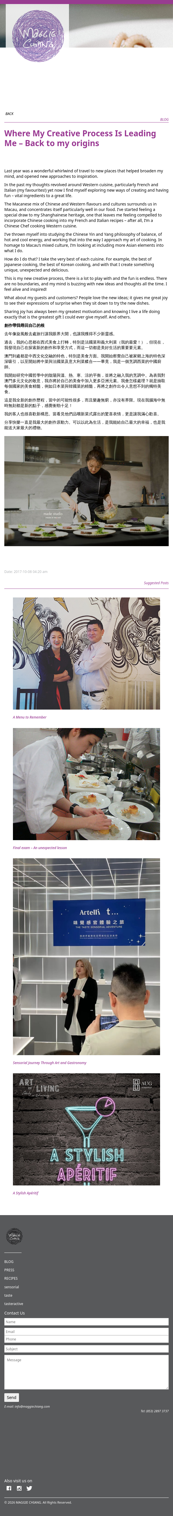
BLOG (9, 1261)
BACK (9, 113)
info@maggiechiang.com (32, 1406)
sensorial (11, 1287)
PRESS (9, 1270)
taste (8, 1295)
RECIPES (11, 1278)
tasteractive (13, 1303)
